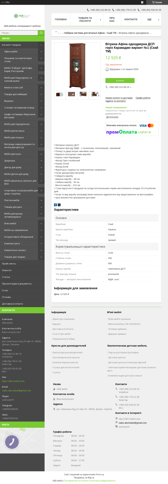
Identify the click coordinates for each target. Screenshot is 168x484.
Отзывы (6, 297)
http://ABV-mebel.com (13, 381)
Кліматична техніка (15, 250)
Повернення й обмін (64, 338)
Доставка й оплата (63, 328)
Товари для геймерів (15, 94)
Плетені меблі (11, 200)
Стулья (56, 372)
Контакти (130, 19)
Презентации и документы (17, 283)
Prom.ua (100, 474)
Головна (61, 19)
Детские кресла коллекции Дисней (127, 362)
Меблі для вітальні (14, 130)
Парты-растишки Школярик (123, 352)
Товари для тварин (14, 256)
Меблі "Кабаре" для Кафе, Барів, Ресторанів (18, 69)
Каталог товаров (11, 44)
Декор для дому (12, 167)
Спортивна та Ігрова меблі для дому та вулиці (21, 192)
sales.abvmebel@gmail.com (16, 390)
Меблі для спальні (14, 137)
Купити (120, 80)
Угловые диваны (117, 328)
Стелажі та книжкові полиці (19, 107)
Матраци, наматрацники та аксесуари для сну (19, 146)
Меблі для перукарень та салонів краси (18, 79)
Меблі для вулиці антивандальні (13, 215)
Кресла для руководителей (67, 352)
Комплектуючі (12, 243)
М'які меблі (10, 223)
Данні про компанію (64, 318)
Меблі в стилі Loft (13, 87)
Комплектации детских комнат (125, 375)
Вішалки (8, 100)
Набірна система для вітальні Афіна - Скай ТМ (90, 33)
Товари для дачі (13, 206)
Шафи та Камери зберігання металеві (19, 116)
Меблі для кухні (12, 153)
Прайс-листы (9, 263)
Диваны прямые (117, 333)
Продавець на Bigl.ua (84, 477)
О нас (5, 290)
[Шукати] (41, 32)
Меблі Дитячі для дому (16, 174)
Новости (6, 270)
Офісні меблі (10, 51)
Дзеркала (9, 160)
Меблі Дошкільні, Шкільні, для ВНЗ (20, 182)
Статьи (6, 276)
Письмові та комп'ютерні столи (18, 60)
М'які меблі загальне (119, 318)
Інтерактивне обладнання (18, 236)
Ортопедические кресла (66, 357)
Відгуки (57, 323)
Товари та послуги (85, 19)
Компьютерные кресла (65, 362)
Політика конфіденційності (103, 481)
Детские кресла (116, 357)
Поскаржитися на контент (76, 481)
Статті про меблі (62, 333)
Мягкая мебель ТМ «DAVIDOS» (124, 323)
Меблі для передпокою (16, 124)
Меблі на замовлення (16, 230)
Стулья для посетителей (66, 367)
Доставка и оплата (12, 303)
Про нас (112, 19)
